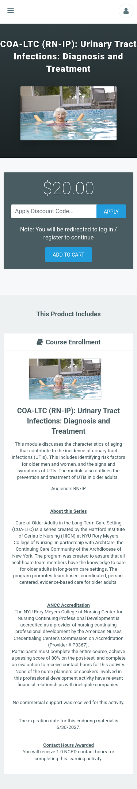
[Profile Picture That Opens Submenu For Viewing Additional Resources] (126, 11)
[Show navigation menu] (11, 10)
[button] (68, 254)
